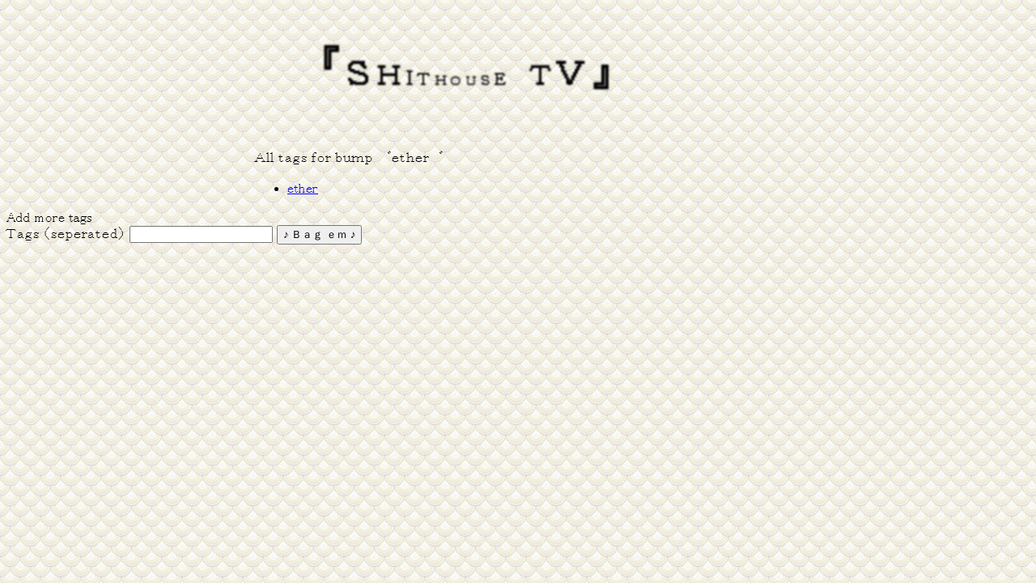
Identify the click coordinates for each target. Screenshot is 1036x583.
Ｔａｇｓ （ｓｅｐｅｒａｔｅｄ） (65, 234)
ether (302, 188)
